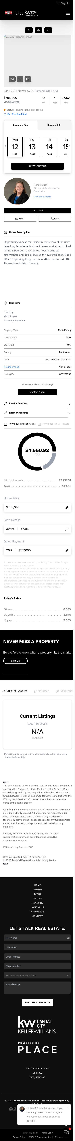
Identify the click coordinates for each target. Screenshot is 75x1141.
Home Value (37, 907)
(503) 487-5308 (37, 1077)
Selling (37, 898)
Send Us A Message (37, 1002)
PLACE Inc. (37, 1104)
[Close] (68, 1107)
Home (37, 885)
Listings (37, 889)
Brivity (35, 1133)
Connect (37, 916)
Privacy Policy (19, 1137)
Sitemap (58, 1137)
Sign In (63, 3)
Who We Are (37, 911)
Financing (37, 903)
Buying (37, 894)
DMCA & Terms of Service (40, 1137)
